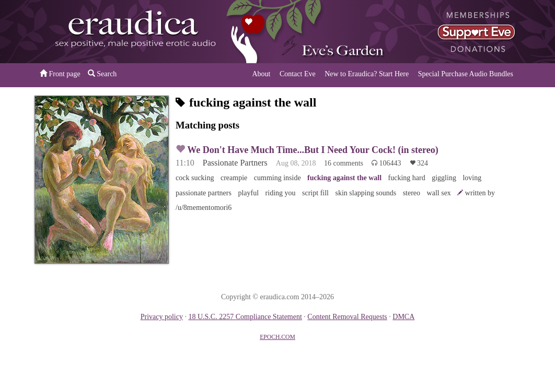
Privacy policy (162, 317)
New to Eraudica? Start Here (367, 74)
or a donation (467, 31)
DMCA (403, 317)
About (261, 74)
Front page (60, 73)
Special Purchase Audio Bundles (465, 74)
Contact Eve (298, 74)
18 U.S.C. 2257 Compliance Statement (245, 317)
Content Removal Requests (347, 317)
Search (102, 73)
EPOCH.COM (277, 337)
